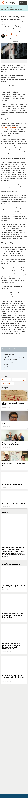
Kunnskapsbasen (11, 7)
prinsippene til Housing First (9, 127)
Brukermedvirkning (18, 380)
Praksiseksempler (7, 383)
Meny (23, 3)
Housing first (5, 380)
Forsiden (3, 7)
